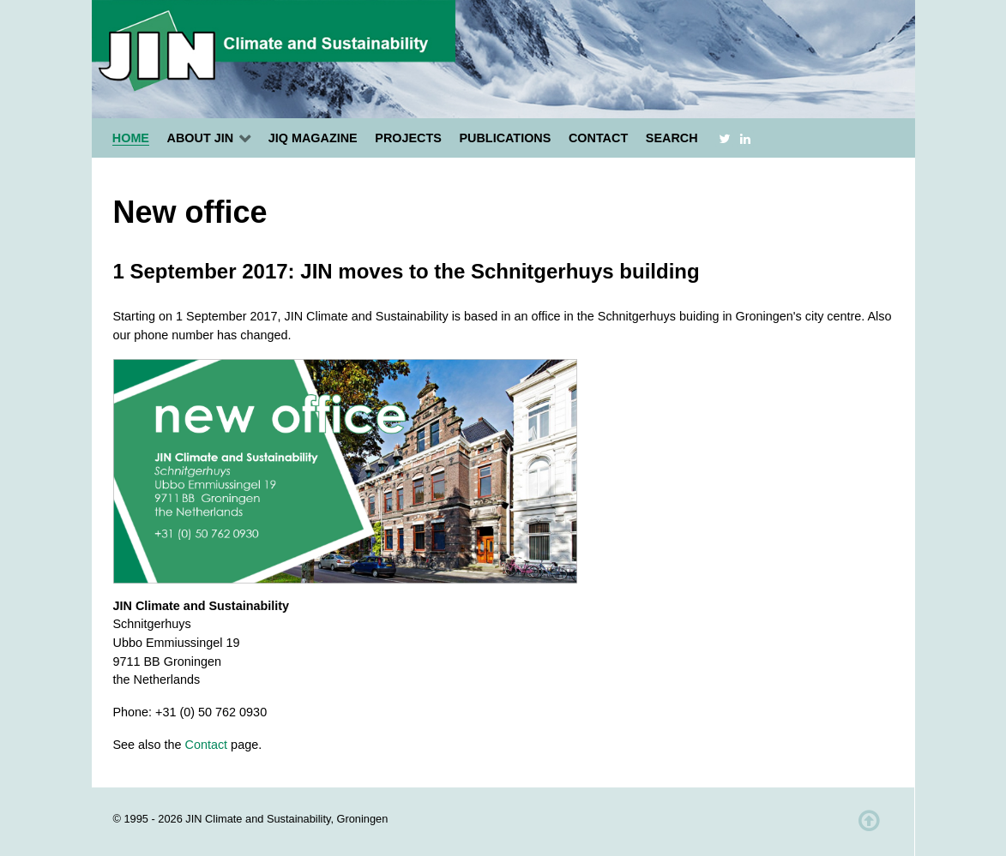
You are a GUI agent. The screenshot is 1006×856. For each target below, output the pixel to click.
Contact (206, 744)
